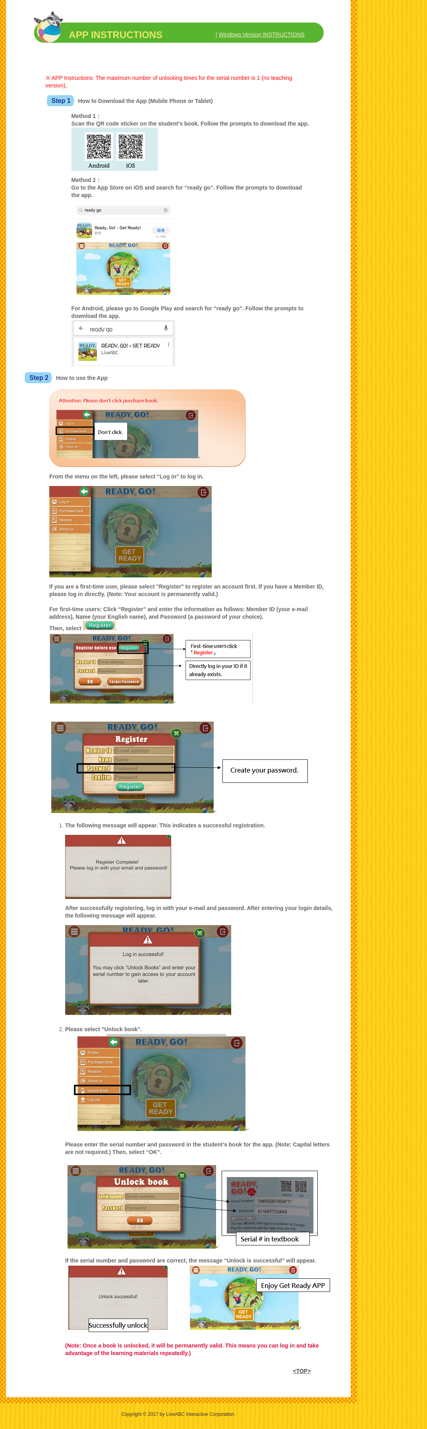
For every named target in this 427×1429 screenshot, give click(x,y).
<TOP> (302, 1371)
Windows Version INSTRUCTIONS (261, 34)
